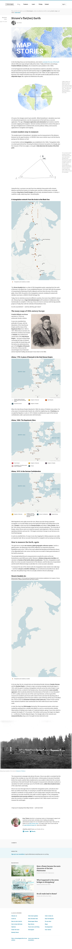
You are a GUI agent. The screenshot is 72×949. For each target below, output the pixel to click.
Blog (18, 4)
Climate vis (14, 916)
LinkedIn (26, 831)
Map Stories (4, 17)
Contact (47, 4)
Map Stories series (33, 823)
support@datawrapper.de (30, 825)
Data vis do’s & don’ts (16, 921)
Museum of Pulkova (20, 771)
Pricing (40, 4)
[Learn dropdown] (35, 4)
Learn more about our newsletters (33, 939)
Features (25, 4)
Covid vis (13, 918)
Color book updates (33, 916)
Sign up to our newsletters (18, 854)
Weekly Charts (15, 932)
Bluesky (32, 831)
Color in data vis (49, 916)
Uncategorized (48, 927)
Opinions (13, 927)
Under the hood (15, 929)
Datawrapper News (33, 921)
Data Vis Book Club (33, 918)
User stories (48, 929)
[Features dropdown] (29, 4)
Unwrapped (31, 929)
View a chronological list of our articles (19, 939)
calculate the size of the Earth (51, 62)
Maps (46, 924)
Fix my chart (48, 921)
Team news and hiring (33, 927)
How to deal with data (16, 924)
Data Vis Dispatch (49, 918)
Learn (33, 4)
